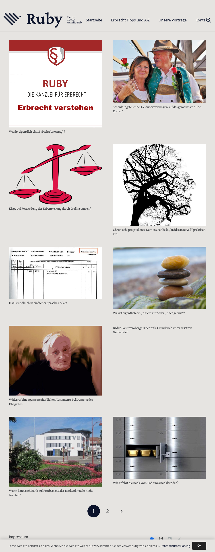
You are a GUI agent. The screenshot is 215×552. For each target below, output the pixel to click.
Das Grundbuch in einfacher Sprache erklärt (38, 303)
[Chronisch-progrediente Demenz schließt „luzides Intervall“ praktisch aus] (159, 185)
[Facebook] (151, 538)
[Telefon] (178, 538)
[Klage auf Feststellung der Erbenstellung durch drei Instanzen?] (55, 174)
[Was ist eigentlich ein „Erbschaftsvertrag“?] (55, 83)
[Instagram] (160, 538)
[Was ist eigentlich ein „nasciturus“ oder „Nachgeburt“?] (159, 278)
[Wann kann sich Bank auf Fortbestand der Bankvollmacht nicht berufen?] (55, 452)
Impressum (18, 536)
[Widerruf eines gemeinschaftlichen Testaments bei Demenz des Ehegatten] (55, 361)
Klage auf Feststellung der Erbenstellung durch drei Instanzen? (50, 208)
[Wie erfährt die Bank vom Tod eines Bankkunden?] (159, 448)
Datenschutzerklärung (175, 546)
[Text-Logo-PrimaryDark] (43, 20)
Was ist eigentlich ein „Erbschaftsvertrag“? (37, 131)
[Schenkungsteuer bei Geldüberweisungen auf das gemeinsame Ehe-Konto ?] (159, 71)
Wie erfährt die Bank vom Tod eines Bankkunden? (146, 483)
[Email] (169, 538)
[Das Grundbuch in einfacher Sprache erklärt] (55, 273)
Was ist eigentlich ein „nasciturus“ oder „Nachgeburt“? (149, 313)
